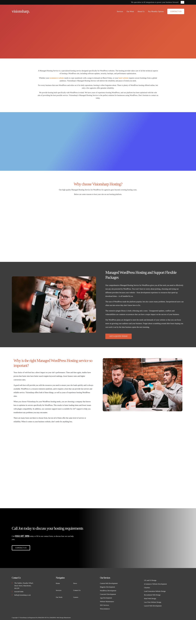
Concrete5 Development (108, 593)
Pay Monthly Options (156, 11)
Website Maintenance (107, 600)
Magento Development (107, 585)
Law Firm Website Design (152, 601)
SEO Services (104, 604)
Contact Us (77, 589)
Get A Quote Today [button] (118, 336)
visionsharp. (21, 11)
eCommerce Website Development (155, 582)
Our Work (130, 11)
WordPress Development (108, 589)
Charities (147, 586)
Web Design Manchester (64, 616)
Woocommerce (105, 607)
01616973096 (18, 590)
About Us (141, 11)
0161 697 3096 (22, 534)
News (75, 582)
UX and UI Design (150, 579)
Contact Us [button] (175, 11)
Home (58, 582)
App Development (106, 596)
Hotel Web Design (150, 597)
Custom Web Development (109, 582)
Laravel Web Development (152, 604)
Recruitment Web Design (152, 593)
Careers (75, 596)
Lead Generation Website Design (155, 590)
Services (120, 11)
